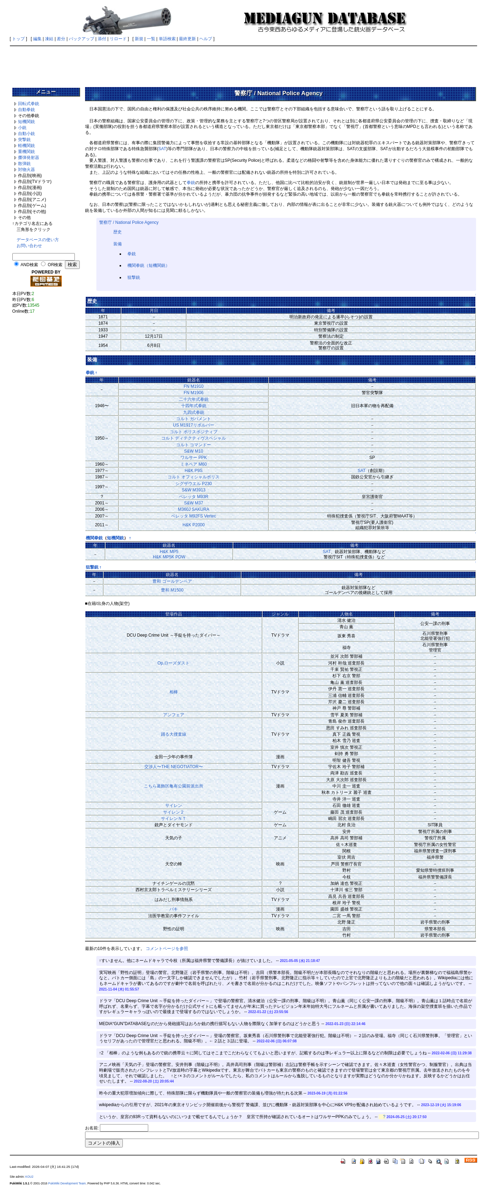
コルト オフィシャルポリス (194, 476)
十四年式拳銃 (193, 405)
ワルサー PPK (193, 457)
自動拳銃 (26, 109)
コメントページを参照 (167, 948)
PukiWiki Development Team (67, 1183)
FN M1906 (194, 392)
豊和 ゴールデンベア (172, 581)
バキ (173, 909)
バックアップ (81, 38)
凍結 (49, 38)
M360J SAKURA (193, 509)
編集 (37, 38)
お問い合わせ (29, 245)
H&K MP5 (169, 551)
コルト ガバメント (193, 418)
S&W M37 (193, 503)
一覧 (151, 38)
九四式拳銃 (193, 412)
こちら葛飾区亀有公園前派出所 (173, 786)
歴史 (117, 231)
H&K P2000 (193, 524)
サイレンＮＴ (173, 818)
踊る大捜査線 (173, 734)
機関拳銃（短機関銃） (148, 265)
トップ (18, 38)
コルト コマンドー (193, 444)
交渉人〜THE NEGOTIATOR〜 (173, 766)
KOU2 (29, 1176)
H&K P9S (194, 470)
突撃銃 (24, 139)
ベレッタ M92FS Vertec (193, 516)
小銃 (22, 127)
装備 (117, 243)
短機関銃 (26, 121)
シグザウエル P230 (193, 483)
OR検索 (55, 264)
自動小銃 (26, 133)
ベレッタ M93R (193, 496)
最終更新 (187, 38)
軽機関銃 (26, 145)
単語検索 (167, 38)
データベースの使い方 (38, 239)
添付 (102, 38)
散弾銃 (24, 163)
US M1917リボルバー (193, 425)
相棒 (173, 692)
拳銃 (191, 182)
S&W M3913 (193, 490)
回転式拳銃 (28, 103)
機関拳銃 (94, 537)
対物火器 (26, 169)
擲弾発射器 (28, 157)
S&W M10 (193, 451)
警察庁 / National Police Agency (129, 222)
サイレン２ (173, 812)
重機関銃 (26, 151)
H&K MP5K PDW (169, 556)
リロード (118, 38)
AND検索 (29, 264)
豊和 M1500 (172, 590)
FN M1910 (194, 386)
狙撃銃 (133, 277)
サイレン (173, 805)
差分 (61, 38)
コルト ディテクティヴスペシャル (193, 438)
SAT (162, 148)
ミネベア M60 (193, 464)
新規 (139, 38)
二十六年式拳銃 (194, 399)
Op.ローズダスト (173, 663)
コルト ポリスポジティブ (193, 431)
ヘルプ (205, 38)
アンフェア (173, 714)
